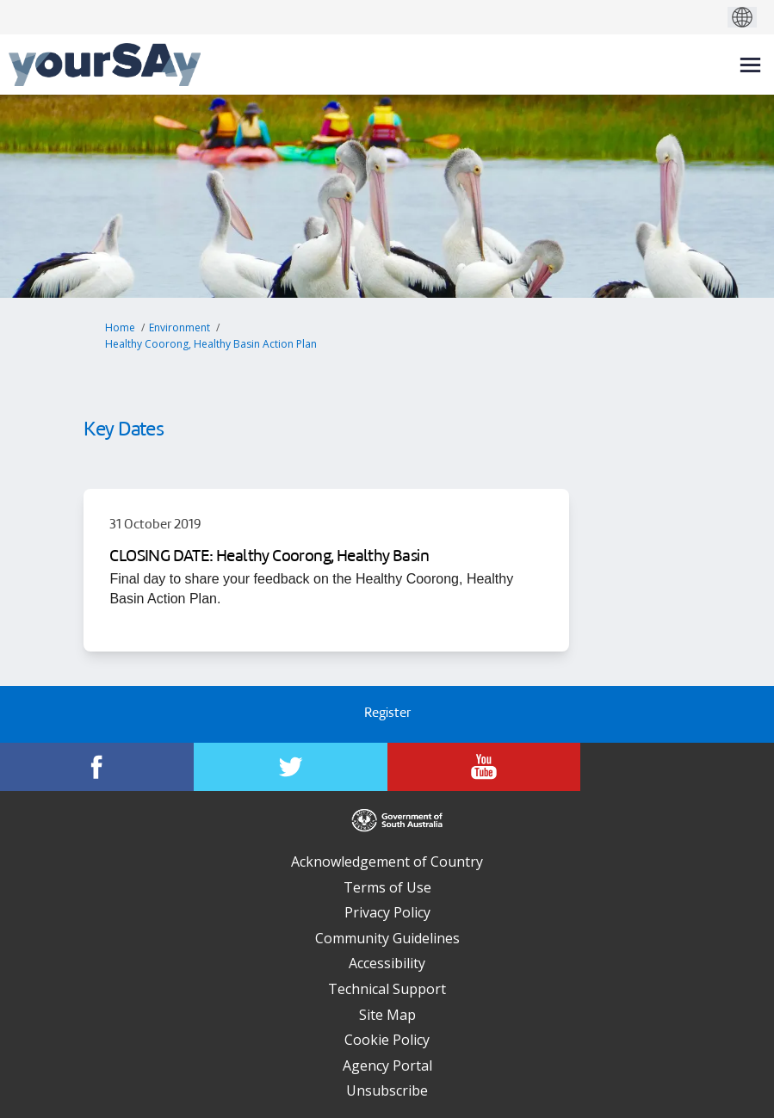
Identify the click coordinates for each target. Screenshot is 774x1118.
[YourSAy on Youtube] (484, 767)
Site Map (387, 1014)
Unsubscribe (387, 1090)
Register (387, 713)
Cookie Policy (387, 1039)
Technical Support (387, 988)
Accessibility (387, 963)
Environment (179, 327)
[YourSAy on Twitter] (290, 767)
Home (120, 327)
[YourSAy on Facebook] (97, 767)
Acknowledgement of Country (387, 861)
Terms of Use (387, 887)
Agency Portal (387, 1065)
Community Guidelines (387, 938)
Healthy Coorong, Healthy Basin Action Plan (211, 344)
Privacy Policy (387, 912)
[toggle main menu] (750, 65)
